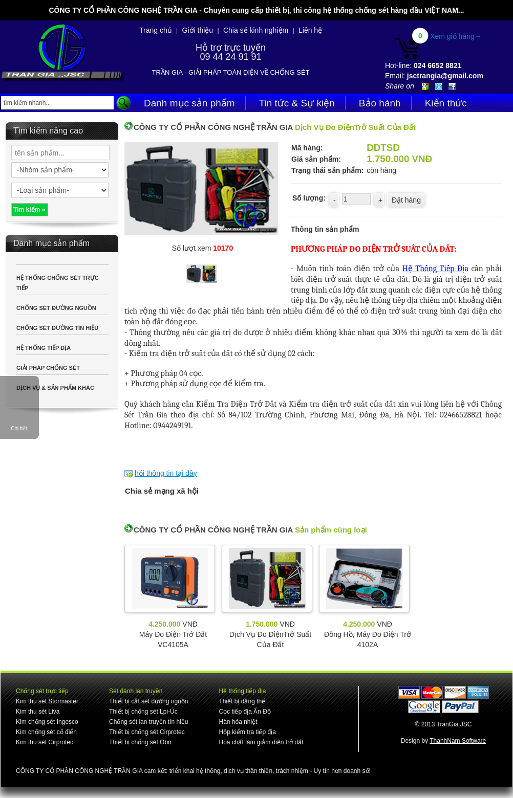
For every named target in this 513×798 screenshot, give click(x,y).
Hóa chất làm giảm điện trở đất (261, 742)
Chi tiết (19, 428)
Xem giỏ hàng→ (456, 36)
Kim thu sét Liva (37, 711)
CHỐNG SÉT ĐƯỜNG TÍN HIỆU (57, 328)
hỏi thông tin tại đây (166, 473)
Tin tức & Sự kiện (297, 103)
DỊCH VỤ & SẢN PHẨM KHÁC (55, 388)
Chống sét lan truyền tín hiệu (148, 721)
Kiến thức (446, 103)
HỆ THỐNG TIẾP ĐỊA (43, 348)
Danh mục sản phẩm (189, 103)
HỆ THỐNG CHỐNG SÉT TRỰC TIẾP (57, 283)
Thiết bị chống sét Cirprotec (147, 732)
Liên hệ (310, 30)
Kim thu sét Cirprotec (44, 742)
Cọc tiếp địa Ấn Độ (244, 711)
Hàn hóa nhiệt (238, 721)
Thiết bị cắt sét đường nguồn (148, 701)
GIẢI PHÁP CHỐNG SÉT (48, 368)
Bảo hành (380, 103)
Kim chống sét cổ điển (46, 732)
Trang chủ (155, 30)
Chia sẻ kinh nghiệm (255, 30)
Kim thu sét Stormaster (47, 701)
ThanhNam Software (458, 740)
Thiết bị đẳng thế (242, 701)
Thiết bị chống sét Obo (140, 742)
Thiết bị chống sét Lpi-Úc (143, 711)
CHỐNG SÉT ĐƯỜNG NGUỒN (56, 308)
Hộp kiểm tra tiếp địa (247, 732)
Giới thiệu (197, 30)
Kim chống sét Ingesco (47, 721)
